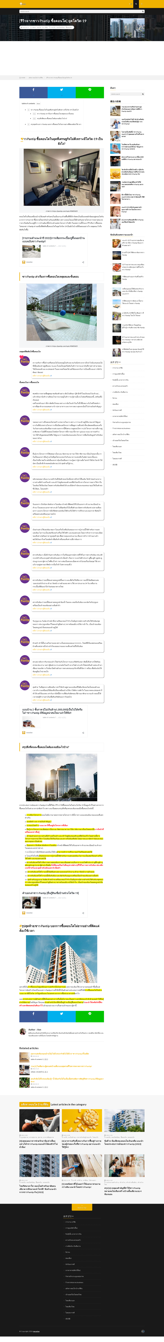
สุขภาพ (40, 1144)
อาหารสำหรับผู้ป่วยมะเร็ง (84, 1144)
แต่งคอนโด (46, 1189)
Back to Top (82, 1215)
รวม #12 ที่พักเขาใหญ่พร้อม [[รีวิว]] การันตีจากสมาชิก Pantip (131, 327)
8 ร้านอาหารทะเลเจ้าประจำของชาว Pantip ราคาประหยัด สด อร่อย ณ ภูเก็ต (133, 339)
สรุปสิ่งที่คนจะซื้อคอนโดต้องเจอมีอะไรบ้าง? (50, 118)
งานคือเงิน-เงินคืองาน (120, 392)
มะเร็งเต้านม (72, 1144)
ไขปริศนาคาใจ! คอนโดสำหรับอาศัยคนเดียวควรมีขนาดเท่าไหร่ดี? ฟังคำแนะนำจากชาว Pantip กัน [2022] (37, 1196)
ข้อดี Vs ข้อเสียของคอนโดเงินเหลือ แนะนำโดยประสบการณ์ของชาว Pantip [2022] (124, 1149)
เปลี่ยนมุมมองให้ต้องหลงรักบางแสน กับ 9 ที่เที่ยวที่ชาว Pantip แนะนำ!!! (133, 291)
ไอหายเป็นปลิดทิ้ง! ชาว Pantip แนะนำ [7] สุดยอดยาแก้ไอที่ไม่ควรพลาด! (133, 134)
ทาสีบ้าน (79, 1187)
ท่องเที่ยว (116, 403)
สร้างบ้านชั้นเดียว (131, 1189)
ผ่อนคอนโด (131, 1144)
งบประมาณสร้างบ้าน (112, 1189)
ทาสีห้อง (85, 1187)
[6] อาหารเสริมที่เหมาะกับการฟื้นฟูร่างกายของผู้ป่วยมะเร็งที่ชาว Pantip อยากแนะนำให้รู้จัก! (81, 1151)
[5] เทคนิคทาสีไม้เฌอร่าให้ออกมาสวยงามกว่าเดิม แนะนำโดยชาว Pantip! (81, 1193)
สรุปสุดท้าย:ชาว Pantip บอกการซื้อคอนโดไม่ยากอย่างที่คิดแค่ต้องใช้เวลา (54, 124)
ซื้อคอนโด (69, 27)
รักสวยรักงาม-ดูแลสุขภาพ (122, 421)
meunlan (36, 1337)
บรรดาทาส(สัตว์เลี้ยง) (120, 415)
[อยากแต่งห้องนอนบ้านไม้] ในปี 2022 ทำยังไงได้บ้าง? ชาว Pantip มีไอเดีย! (60, 1061)
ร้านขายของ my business (121, 427)
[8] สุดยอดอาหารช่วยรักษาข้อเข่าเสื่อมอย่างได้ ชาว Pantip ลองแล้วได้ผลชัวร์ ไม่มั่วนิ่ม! (38, 1151)
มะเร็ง (65, 1144)
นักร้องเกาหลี (117, 409)
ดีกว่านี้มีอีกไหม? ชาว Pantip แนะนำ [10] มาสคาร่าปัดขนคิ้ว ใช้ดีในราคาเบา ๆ (133, 197)
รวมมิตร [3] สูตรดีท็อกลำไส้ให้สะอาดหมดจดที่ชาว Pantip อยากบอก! (132, 184)
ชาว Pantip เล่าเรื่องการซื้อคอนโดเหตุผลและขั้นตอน (53, 113)
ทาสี (74, 1187)
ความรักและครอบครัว (120, 386)
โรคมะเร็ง (95, 1144)
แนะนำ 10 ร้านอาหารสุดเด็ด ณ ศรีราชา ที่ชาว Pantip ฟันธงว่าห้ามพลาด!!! (133, 242)
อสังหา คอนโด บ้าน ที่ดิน (40, 27)
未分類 (115, 463)
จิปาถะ (115, 397)
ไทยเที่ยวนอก (117, 445)
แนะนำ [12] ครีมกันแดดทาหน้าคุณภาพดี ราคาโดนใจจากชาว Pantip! (132, 209)
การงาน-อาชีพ (118, 368)
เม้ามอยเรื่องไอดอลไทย (120, 439)
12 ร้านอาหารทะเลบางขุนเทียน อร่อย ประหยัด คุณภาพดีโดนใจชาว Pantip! (133, 267)
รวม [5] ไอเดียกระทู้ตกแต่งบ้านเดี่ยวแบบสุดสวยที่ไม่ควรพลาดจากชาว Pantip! (61, 1073)
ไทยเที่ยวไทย (117, 451)
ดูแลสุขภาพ (24, 1144)
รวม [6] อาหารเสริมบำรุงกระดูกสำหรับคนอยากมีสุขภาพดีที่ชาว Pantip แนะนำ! (132, 109)
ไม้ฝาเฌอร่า (92, 1187)
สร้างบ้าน (122, 1189)
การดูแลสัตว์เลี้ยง (119, 374)
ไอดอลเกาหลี (117, 457)
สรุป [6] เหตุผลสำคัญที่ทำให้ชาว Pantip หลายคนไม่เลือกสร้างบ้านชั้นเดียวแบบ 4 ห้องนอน (122, 1198)
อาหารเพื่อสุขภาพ (48, 1144)
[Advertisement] (82, 58)
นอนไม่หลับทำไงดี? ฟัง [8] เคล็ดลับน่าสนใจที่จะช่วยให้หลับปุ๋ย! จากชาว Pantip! (133, 121)
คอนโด (53, 27)
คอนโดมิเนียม (60, 27)
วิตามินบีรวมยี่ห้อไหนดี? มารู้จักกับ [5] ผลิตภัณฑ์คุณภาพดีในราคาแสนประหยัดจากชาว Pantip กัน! (133, 172)
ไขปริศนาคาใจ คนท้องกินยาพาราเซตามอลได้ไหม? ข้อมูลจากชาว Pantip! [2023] (132, 147)
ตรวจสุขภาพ (33, 1144)
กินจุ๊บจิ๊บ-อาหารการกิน (120, 380)
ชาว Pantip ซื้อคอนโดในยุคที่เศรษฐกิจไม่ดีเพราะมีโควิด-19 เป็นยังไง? (53, 110)
